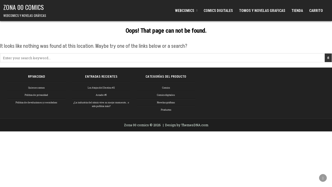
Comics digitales (166, 95)
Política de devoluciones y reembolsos (36, 102)
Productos (166, 109)
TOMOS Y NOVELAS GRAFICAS (262, 11)
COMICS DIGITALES (218, 11)
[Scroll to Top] (323, 178)
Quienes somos (36, 87)
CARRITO (316, 11)
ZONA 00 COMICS (23, 7)
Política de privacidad (36, 95)
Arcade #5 (101, 95)
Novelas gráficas (166, 102)
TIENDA (297, 11)
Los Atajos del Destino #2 (101, 87)
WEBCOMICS (184, 11)
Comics (166, 87)
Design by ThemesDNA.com (186, 125)
